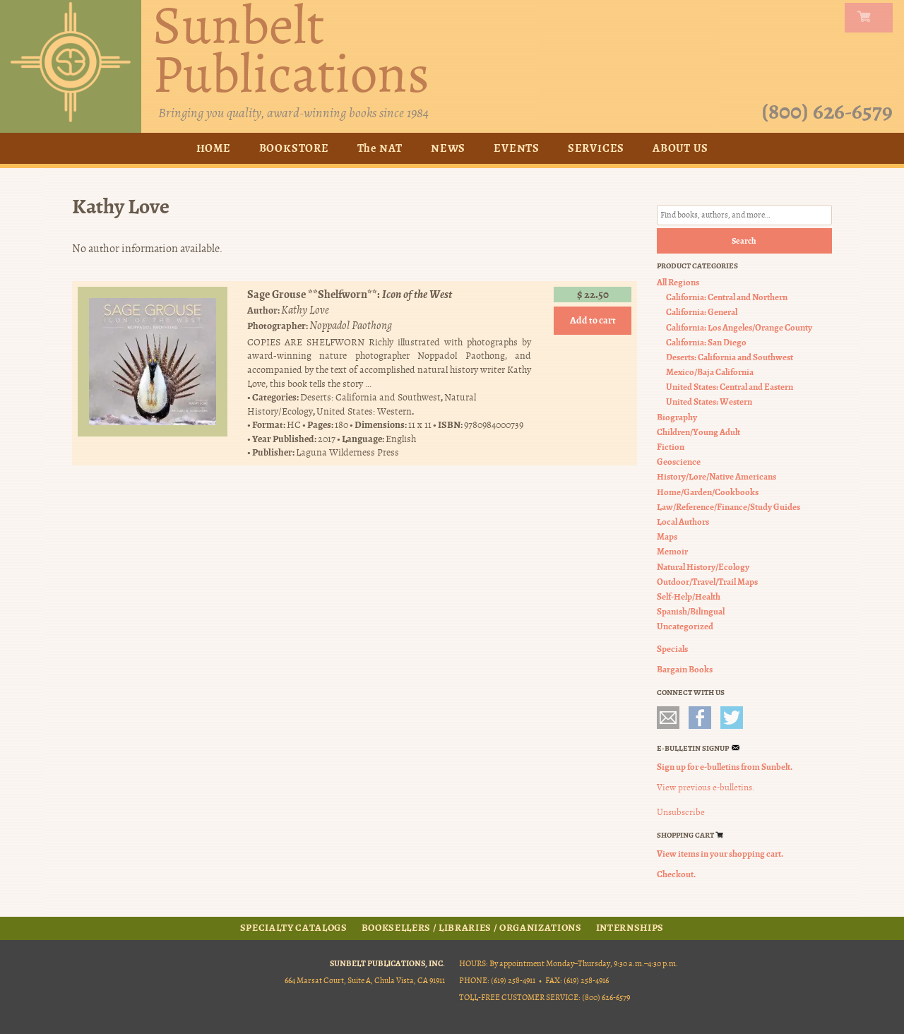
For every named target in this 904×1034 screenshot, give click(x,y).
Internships (630, 928)
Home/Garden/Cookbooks (708, 492)
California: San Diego (706, 342)
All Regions (678, 282)
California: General (701, 312)
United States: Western (364, 411)
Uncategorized (685, 626)
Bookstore (294, 148)
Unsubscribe (681, 812)
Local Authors (683, 522)
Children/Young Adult (698, 432)
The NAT (380, 148)
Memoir (672, 551)
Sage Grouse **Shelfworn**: (349, 294)
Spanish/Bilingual (691, 611)
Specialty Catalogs (293, 928)
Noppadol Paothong (350, 326)
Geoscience (679, 462)
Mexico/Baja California (710, 372)
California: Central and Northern (726, 297)
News (448, 148)
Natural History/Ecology (703, 567)
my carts (871, 17)
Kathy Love (305, 310)
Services (596, 148)
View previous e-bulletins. (705, 787)
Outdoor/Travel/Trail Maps (707, 582)
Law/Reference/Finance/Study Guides (728, 507)
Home (213, 148)
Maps (667, 536)
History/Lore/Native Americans (716, 476)
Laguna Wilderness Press (347, 453)
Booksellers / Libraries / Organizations (472, 928)
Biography (677, 417)
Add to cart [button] (593, 320)
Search (744, 240)
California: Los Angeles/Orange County (739, 327)
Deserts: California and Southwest (370, 397)
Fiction (670, 447)
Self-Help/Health (688, 596)
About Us (680, 148)
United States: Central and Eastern (729, 387)
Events (517, 148)
